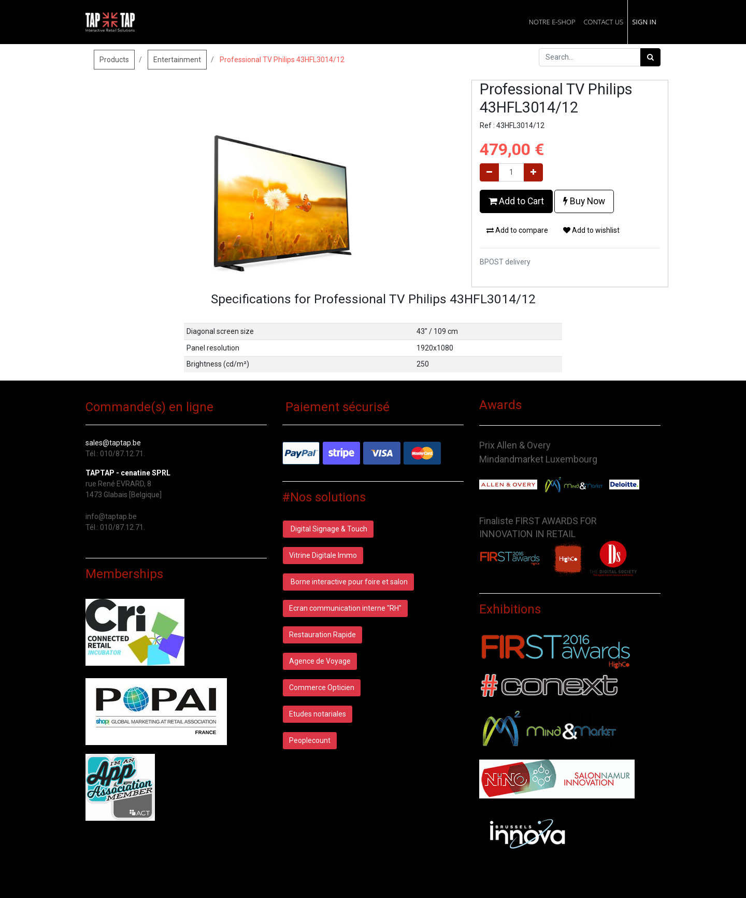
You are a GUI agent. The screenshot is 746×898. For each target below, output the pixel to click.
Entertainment (177, 59)
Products (114, 59)
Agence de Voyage (320, 661)
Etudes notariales (317, 714)
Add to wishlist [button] (591, 230)
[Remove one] (489, 172)
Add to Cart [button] (516, 201)
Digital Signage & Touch (328, 529)
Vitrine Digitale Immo (323, 555)
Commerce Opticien (321, 687)
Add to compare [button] (517, 230)
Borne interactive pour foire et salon (348, 582)
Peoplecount (310, 740)
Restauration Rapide (322, 634)
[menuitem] (552, 22)
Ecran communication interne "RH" (345, 608)
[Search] (650, 57)
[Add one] (533, 172)
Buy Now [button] (584, 201)
